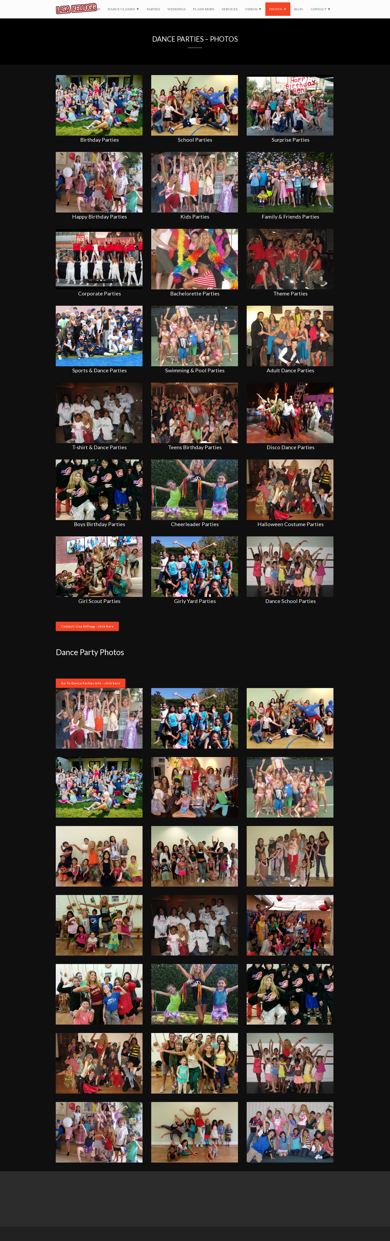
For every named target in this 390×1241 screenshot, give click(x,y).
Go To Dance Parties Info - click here (90, 683)
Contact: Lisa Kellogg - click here (87, 626)
